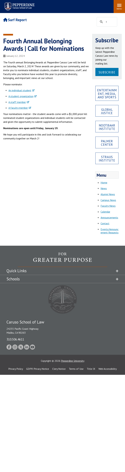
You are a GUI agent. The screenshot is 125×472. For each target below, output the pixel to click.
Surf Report (15, 19)
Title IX (91, 368)
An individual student (19, 90)
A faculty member (18, 107)
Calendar (105, 211)
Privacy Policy (15, 368)
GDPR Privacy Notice (37, 368)
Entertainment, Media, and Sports (107, 93)
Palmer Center (107, 143)
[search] (106, 22)
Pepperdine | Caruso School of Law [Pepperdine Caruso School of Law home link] (18, 4)
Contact (105, 223)
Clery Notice (59, 368)
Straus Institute (107, 158)
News (104, 188)
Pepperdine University (72, 360)
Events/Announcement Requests (109, 231)
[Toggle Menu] (119, 6)
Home (104, 182)
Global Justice (107, 111)
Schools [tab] (13, 279)
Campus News (108, 200)
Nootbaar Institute (107, 127)
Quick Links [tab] (17, 270)
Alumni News (108, 194)
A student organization (20, 96)
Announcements (109, 217)
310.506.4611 (15, 339)
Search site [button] (66, 4)
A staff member (17, 102)
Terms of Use (76, 368)
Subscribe (107, 72)
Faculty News (108, 205)
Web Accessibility (107, 368)
